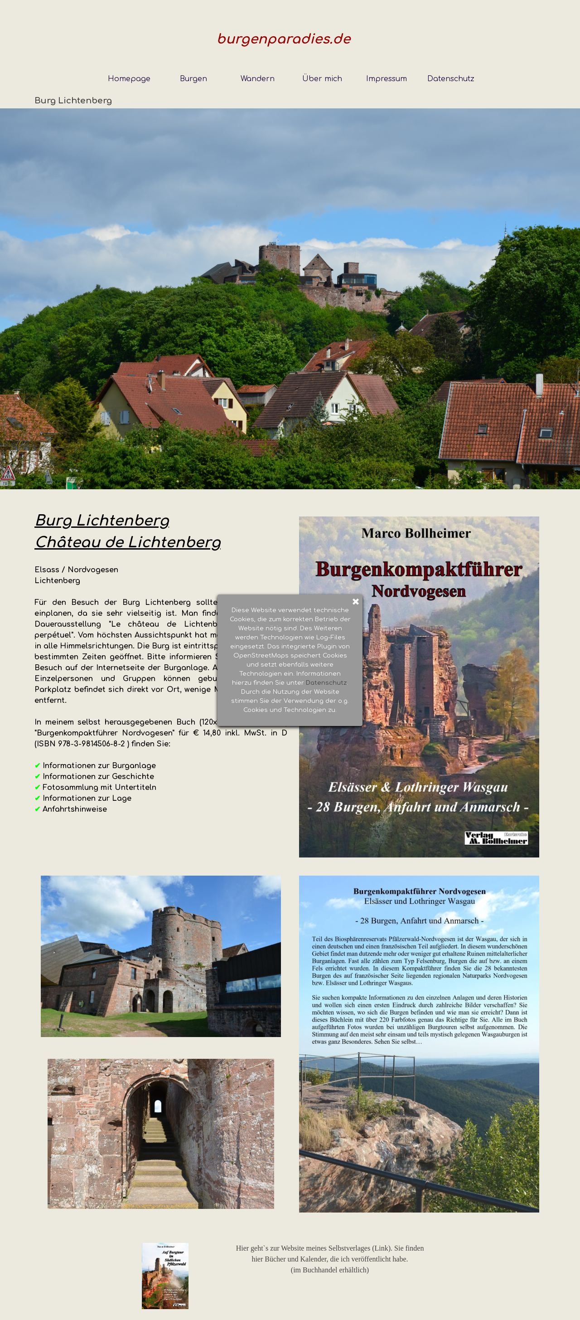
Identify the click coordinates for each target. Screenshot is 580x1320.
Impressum (386, 79)
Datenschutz (450, 79)
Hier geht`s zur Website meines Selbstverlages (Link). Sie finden (330, 1248)
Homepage (129, 79)
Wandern (258, 79)
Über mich (322, 79)
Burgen (193, 79)
